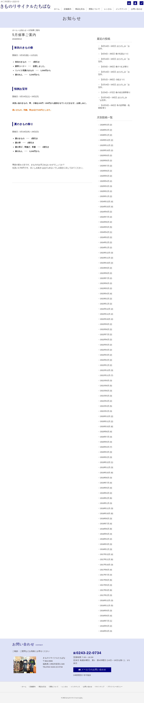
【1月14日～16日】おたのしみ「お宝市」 (114, 85)
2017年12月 (105, 554)
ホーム (57, 9)
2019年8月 (104, 478)
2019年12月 (105, 462)
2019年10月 (105, 472)
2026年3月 (104, 125)
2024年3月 (104, 237)
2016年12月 (105, 600)
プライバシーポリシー (115, 687)
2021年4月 (104, 401)
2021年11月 (105, 375)
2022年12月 (105, 309)
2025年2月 (104, 191)
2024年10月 (105, 207)
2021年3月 (104, 406)
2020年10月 (105, 426)
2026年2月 (104, 130)
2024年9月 (104, 212)
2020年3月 (104, 452)
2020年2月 (104, 457)
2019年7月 (104, 483)
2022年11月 (105, 314)
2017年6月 (104, 580)
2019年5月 (104, 488)
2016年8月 (104, 616)
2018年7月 (104, 524)
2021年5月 (104, 396)
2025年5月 (104, 176)
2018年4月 (104, 539)
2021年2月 (104, 411)
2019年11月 (105, 467)
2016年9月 (104, 610)
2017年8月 (104, 570)
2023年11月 (105, 258)
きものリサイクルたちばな (74, 698)
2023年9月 (104, 268)
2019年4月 (104, 493)
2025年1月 (104, 196)
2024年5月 (104, 227)
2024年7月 (104, 217)
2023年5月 (104, 288)
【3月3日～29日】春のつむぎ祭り (114, 67)
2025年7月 (104, 166)
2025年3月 (104, 186)
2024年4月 (104, 232)
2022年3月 (104, 355)
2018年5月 (104, 534)
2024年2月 (104, 242)
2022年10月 (105, 319)
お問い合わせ (136, 9)
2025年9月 (104, 155)
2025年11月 (105, 145)
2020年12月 (105, 416)
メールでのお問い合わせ (92, 669)
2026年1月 (104, 135)
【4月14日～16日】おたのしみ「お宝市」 (114, 47)
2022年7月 (104, 334)
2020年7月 (104, 437)
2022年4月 (104, 350)
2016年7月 (104, 621)
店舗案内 (67, 9)
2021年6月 (104, 391)
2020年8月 (104, 431)
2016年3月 (104, 631)
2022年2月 (104, 360)
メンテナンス (121, 9)
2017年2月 (104, 595)
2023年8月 (104, 273)
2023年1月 (104, 304)
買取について (94, 9)
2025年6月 (104, 171)
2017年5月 (104, 585)
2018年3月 (104, 544)
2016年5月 (104, 626)
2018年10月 (105, 513)
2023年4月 (104, 293)
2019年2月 (104, 498)
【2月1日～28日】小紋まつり (112, 79)
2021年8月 (104, 386)
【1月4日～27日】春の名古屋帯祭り (115, 92)
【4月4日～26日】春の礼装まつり (114, 54)
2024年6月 (104, 222)
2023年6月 (104, 283)
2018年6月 (104, 529)
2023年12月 (105, 253)
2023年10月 (105, 263)
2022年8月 (104, 329)
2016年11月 (105, 605)
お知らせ (22, 30)
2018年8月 (104, 518)
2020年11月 (105, 421)
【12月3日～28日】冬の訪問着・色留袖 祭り (114, 106)
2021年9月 (104, 380)
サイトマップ (99, 687)
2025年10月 (105, 150)
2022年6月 (104, 339)
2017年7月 (104, 575)
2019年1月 (104, 503)
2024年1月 (104, 247)
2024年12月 (105, 201)
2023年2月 (104, 299)
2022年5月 (104, 345)
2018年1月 (104, 549)
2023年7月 (104, 278)
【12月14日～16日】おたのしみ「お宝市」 (112, 98)
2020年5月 (104, 442)
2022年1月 (104, 365)
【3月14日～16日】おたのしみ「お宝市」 (114, 60)
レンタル (108, 9)
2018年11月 (105, 508)
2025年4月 (104, 181)
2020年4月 (104, 447)
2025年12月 (105, 140)
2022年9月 (104, 324)
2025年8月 (104, 160)
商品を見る (80, 9)
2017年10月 (105, 565)
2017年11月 (105, 559)
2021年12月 (105, 370)
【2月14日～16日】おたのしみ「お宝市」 (114, 73)
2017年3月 (104, 590)
